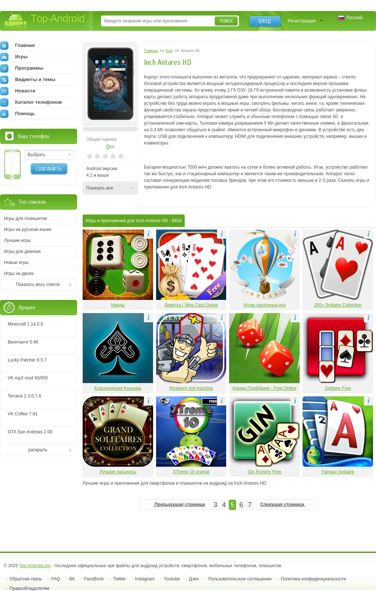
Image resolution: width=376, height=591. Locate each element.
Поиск (226, 21)
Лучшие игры (17, 240)
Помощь (17, 113)
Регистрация (302, 20)
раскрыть (37, 449)
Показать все (99, 188)
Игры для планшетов (25, 218)
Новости (17, 90)
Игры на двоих (19, 273)
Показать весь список (38, 284)
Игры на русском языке (27, 229)
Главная (17, 45)
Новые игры (16, 262)
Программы (21, 68)
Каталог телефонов (31, 102)
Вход (265, 21)
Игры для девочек (22, 251)
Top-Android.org (34, 565)
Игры (14, 56)
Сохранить (49, 169)
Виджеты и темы (27, 79)
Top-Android (45, 21)
